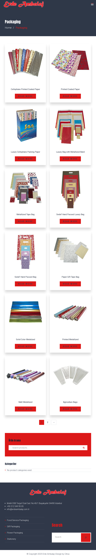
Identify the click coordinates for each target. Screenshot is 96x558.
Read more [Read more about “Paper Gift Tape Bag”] (70, 284)
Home (8, 27)
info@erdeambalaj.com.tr (18, 509)
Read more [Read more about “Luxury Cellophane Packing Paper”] (25, 159)
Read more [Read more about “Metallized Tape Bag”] (25, 221)
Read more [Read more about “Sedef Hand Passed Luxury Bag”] (70, 221)
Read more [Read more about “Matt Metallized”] (25, 409)
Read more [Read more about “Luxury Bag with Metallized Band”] (70, 159)
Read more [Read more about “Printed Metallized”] (70, 346)
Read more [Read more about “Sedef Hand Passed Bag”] (25, 284)
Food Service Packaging (18, 520)
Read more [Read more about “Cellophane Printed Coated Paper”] (25, 96)
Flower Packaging (15, 533)
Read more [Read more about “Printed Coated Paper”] (70, 96)
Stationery (11, 539)
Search (83, 447)
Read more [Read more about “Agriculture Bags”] (70, 409)
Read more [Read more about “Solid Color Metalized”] (25, 346)
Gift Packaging (13, 526)
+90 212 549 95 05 (15, 506)
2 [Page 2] (47, 422)
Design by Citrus (63, 554)
